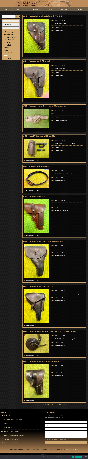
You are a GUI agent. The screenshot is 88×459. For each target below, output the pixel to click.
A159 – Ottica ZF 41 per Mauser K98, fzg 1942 (39, 136)
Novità (50, 9)
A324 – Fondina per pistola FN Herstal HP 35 (38, 61)
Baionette (6, 48)
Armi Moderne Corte (9, 40)
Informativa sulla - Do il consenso (56, 439)
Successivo (62, 404)
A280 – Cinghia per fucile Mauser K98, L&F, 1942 (39, 166)
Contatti (81, 9)
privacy (56, 439)
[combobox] (8, 16)
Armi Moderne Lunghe (9, 37)
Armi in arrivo (65, 9)
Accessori (6, 50)
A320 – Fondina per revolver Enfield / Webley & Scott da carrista (44, 106)
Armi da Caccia (7, 45)
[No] (86, 456)
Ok (73, 456)
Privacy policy (79, 456)
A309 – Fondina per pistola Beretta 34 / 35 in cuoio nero (42, 361)
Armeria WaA (20, 9)
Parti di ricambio (8, 53)
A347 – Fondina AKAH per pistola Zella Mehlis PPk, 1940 (42, 16)
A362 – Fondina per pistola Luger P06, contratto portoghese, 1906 (45, 241)
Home (6, 9)
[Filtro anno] (10, 27)
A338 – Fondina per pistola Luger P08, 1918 (38, 286)
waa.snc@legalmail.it (70, 449)
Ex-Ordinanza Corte (8, 34)
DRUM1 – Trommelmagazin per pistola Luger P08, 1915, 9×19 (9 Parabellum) (49, 331)
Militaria (6, 55)
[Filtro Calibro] (10, 24)
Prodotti (36, 9)
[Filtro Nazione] (10, 21)
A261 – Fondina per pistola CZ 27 (34, 196)
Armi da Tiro (7, 42)
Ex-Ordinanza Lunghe (9, 32)
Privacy (76, 449)
